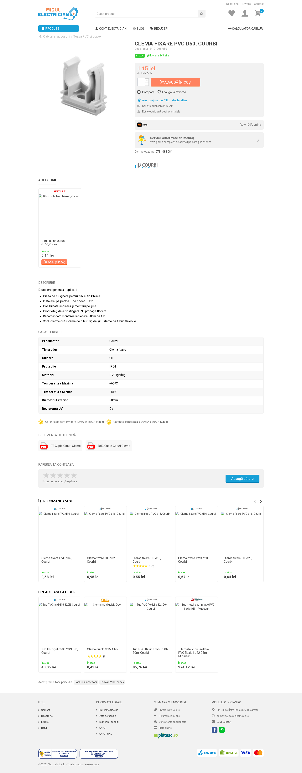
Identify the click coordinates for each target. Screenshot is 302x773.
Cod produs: (142, 48)
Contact (259, 3)
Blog (138, 28)
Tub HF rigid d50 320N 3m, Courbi (59, 651)
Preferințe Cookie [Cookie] (108, 709)
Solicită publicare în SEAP (155, 105)
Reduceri (159, 28)
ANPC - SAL (105, 733)
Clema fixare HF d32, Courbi (101, 559)
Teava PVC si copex (87, 36)
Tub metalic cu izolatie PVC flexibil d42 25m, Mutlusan (193, 653)
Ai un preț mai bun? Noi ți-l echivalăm (162, 100)
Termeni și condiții (108, 721)
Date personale (107, 715)
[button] (261, 501)
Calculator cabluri (246, 28)
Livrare (246, 3)
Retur (44, 727)
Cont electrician (111, 28)
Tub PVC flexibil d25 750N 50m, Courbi (150, 651)
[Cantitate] (141, 82)
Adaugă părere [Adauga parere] (242, 479)
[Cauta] (202, 14)
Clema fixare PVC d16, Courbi (56, 559)
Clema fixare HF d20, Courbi (238, 559)
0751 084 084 (224, 721)
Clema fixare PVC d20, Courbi (193, 559)
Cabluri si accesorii (56, 36)
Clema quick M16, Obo (102, 649)
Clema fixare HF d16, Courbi (147, 559)
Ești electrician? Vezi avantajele (158, 111)
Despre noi (232, 3)
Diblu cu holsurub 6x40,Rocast (53, 242)
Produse (50, 28)
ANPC (101, 727)
